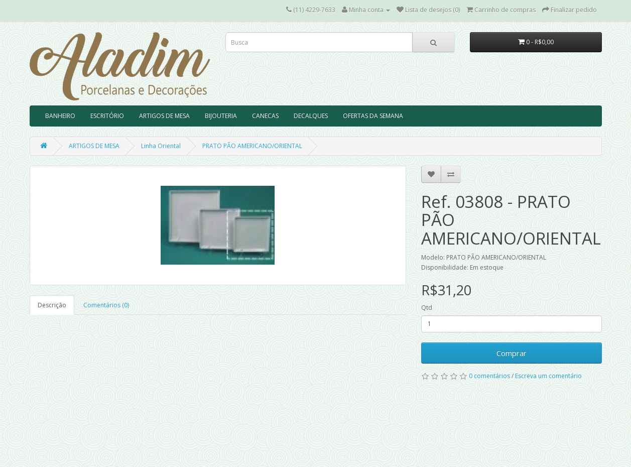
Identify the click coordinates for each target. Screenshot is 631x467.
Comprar (511, 353)
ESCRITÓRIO (107, 115)
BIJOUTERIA (221, 115)
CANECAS (265, 115)
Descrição (52, 305)
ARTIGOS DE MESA (164, 115)
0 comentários (489, 376)
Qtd (426, 307)
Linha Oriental (161, 146)
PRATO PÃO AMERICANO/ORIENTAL (252, 146)
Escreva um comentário (548, 376)
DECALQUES (311, 115)
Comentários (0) (106, 305)
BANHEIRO (60, 115)
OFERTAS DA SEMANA (373, 115)
